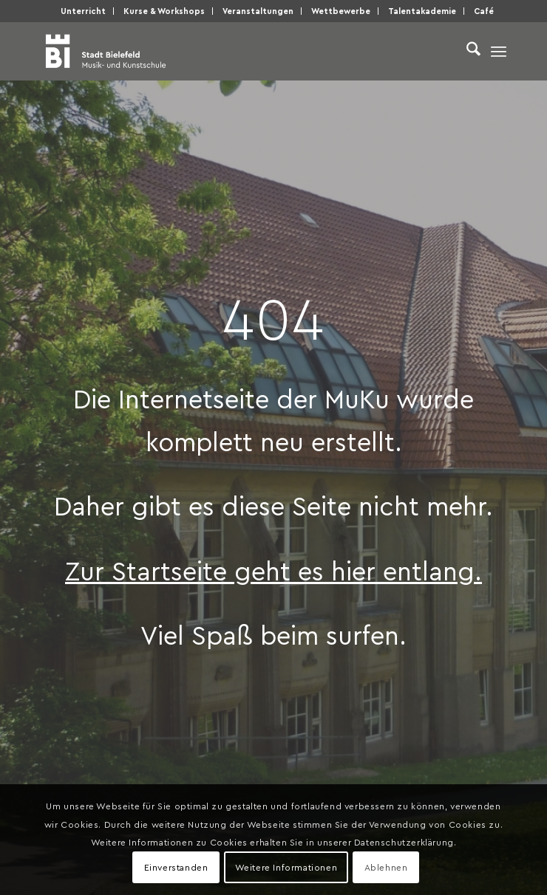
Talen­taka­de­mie (422, 11)
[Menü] (498, 51)
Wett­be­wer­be (340, 11)
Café (484, 11)
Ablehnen (386, 867)
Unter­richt (83, 11)
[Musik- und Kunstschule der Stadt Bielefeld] (227, 50)
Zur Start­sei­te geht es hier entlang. (273, 570)
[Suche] (466, 50)
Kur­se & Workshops (164, 11)
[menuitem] (83, 11)
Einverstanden (176, 867)
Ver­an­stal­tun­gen (257, 11)
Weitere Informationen (286, 867)
